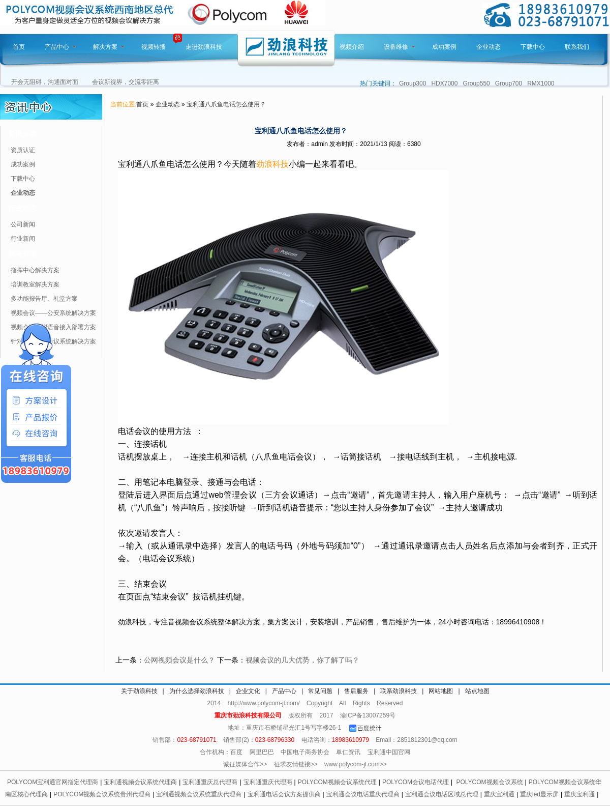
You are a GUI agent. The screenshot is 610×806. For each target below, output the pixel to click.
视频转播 (153, 46)
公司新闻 (23, 224)
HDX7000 (444, 83)
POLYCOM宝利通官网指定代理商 (52, 782)
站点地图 (477, 691)
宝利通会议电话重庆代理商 (363, 794)
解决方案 (109, 46)
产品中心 (60, 46)
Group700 (508, 83)
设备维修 (399, 46)
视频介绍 (352, 46)
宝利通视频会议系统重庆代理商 (198, 794)
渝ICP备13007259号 (367, 715)
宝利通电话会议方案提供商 (284, 794)
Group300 (412, 83)
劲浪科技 (272, 164)
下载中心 (533, 46)
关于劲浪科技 (139, 691)
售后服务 (356, 691)
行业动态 (22, 208)
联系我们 (577, 46)
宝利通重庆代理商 (267, 782)
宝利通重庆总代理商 (209, 782)
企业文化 (248, 691)
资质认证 (23, 150)
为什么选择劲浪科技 (196, 691)
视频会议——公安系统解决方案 (53, 312)
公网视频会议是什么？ (179, 660)
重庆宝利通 (499, 794)
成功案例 (444, 46)
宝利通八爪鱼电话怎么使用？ (226, 104)
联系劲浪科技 (398, 691)
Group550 (476, 83)
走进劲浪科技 (204, 46)
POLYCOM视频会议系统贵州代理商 (101, 794)
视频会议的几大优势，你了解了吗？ (302, 660)
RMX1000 (540, 83)
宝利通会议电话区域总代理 (441, 794)
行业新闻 (23, 238)
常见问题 (320, 691)
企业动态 (488, 46)
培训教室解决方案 (35, 284)
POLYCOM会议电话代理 (415, 782)
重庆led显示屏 (539, 794)
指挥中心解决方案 (35, 270)
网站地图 (441, 691)
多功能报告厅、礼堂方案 (44, 298)
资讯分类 (22, 134)
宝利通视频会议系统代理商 (140, 782)
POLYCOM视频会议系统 (489, 782)
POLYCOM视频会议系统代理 (337, 782)
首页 (19, 46)
